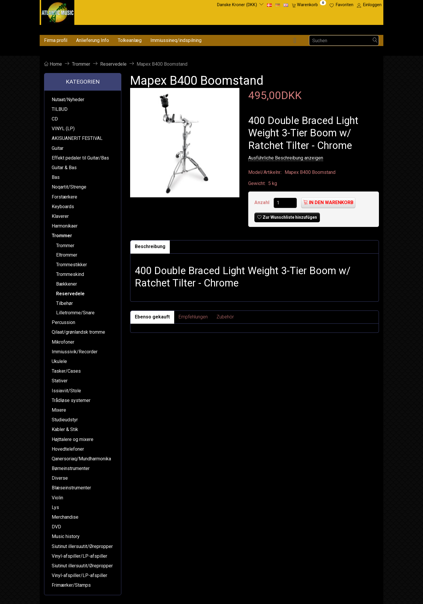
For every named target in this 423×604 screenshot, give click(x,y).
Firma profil (55, 40)
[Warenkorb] (309, 5)
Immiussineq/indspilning (176, 40)
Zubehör (225, 317)
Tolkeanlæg (130, 40)
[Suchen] (375, 40)
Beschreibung (150, 246)
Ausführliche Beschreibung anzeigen (285, 158)
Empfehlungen (193, 317)
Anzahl (262, 202)
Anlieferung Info (92, 40)
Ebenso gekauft (152, 317)
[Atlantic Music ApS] (57, 11)
